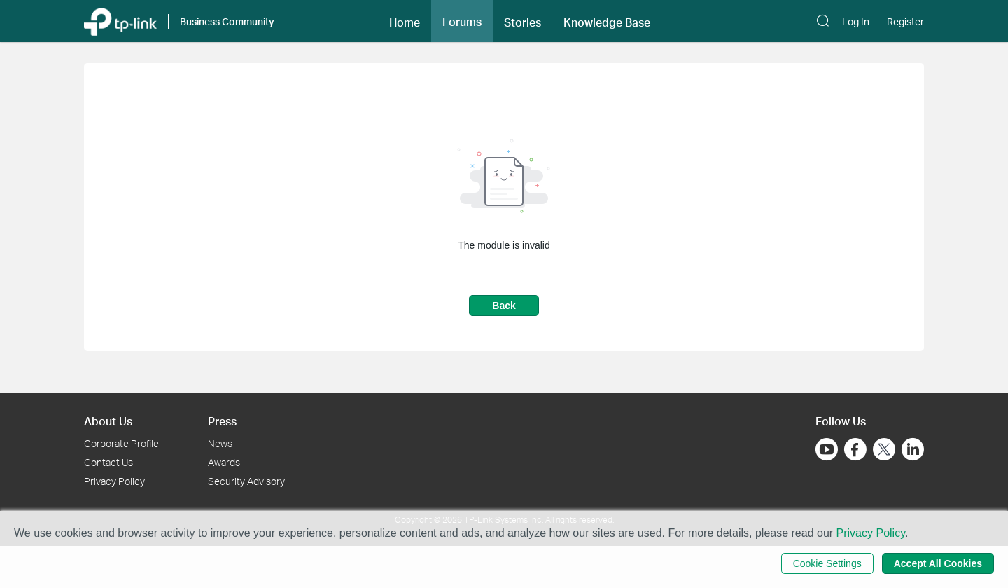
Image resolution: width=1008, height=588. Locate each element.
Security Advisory (246, 481)
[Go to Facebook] (855, 449)
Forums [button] (462, 21)
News (220, 443)
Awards (224, 462)
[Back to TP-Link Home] (120, 21)
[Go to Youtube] (827, 449)
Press (222, 420)
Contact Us (108, 462)
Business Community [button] (227, 21)
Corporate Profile (121, 443)
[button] (404, 21)
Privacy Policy (114, 481)
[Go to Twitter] (884, 450)
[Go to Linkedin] (913, 449)
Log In (855, 22)
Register (905, 22)
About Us (108, 420)
